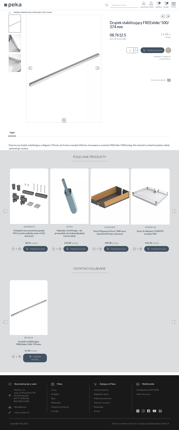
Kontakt (54, 411)
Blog (53, 398)
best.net (133, 423)
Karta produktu (160, 80)
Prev (30, 68)
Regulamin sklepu (101, 394)
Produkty (55, 394)
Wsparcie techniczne (60, 407)
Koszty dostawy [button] (164, 59)
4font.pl (165, 423)
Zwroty (97, 411)
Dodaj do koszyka (152, 50)
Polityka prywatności (102, 398)
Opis (12, 132)
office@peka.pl (20, 407)
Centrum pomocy (101, 390)
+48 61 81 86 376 (21, 412)
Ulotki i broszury (143, 394)
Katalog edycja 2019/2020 (147, 390)
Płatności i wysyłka (102, 402)
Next (98, 68)
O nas (53, 390)
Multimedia (56, 402)
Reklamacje (98, 407)
